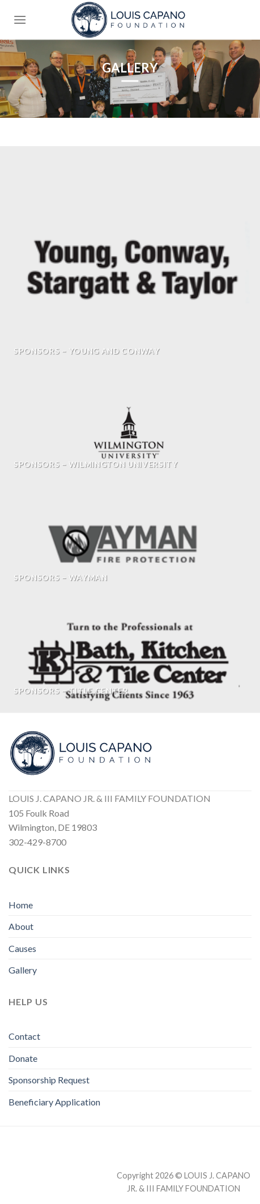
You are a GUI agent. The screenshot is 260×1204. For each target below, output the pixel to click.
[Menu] (20, 19)
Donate (22, 1058)
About (20, 926)
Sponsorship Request (48, 1079)
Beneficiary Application (54, 1101)
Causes (22, 948)
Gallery (22, 969)
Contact (24, 1036)
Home (20, 904)
